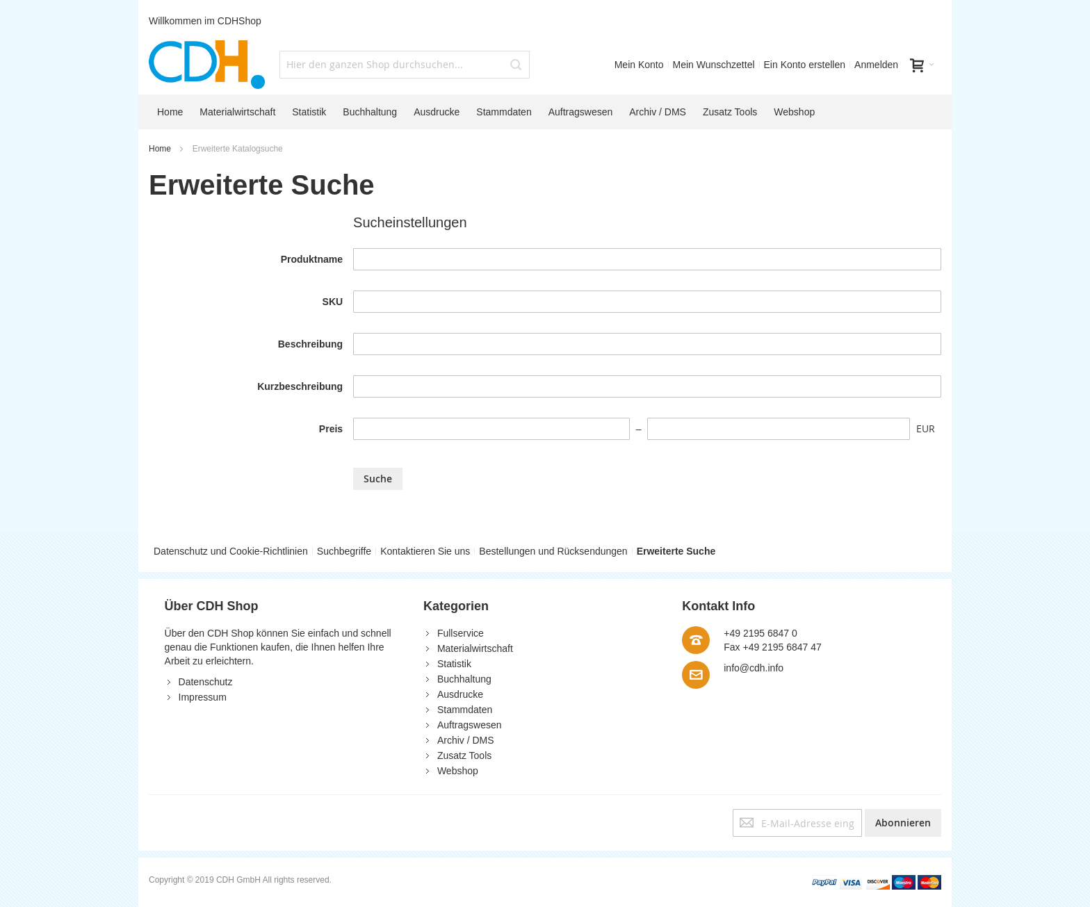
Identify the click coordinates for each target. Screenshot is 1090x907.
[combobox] (404, 65)
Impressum (203, 697)
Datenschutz (206, 681)
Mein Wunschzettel (714, 64)
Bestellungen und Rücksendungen (553, 551)
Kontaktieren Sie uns (425, 551)
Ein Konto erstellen (805, 64)
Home (161, 149)
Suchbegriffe (344, 551)
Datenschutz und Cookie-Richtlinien (231, 551)
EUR (925, 428)
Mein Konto (639, 64)
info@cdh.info (753, 667)
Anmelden (876, 64)
